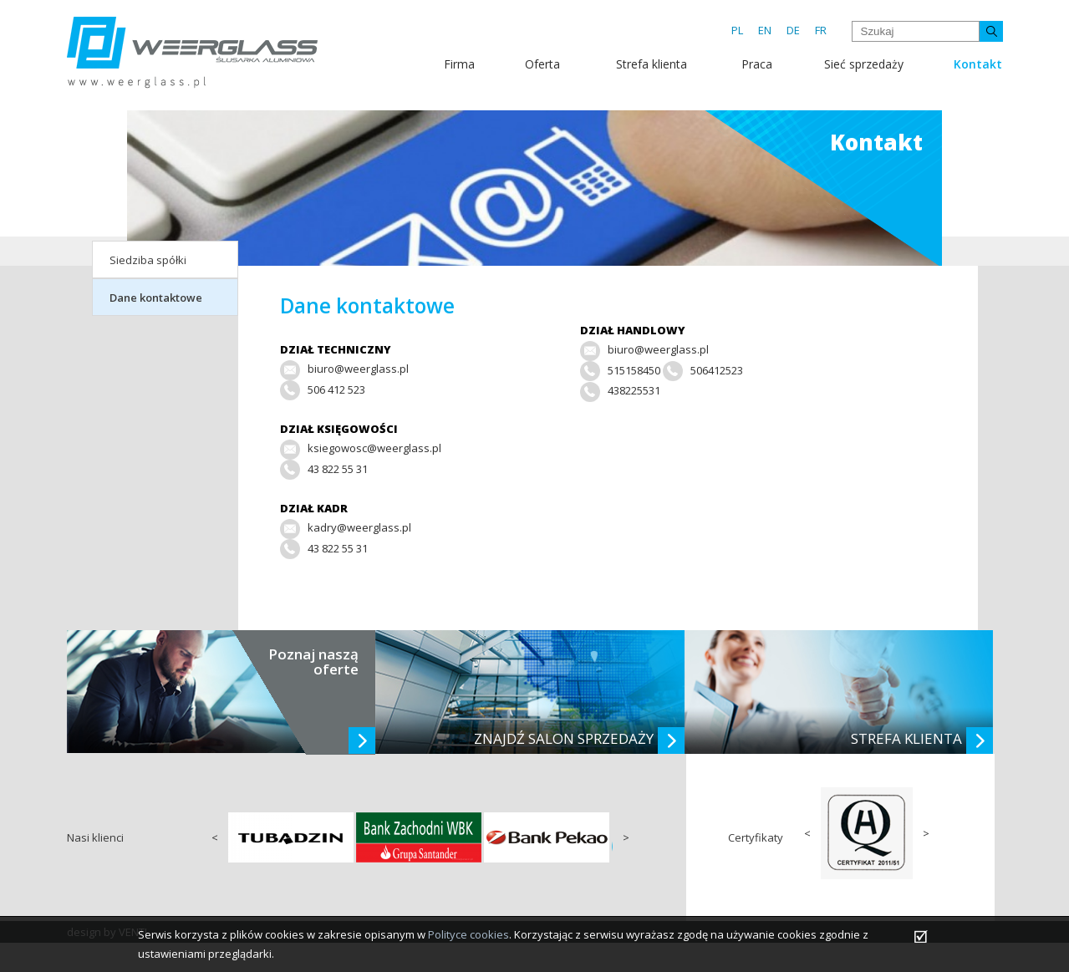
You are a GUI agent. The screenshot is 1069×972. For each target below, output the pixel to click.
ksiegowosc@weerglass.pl (374, 447)
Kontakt (978, 64)
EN (764, 30)
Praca (756, 64)
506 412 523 (336, 389)
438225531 (634, 390)
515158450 (634, 370)
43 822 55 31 (338, 468)
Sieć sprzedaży (864, 64)
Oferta (542, 64)
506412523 (716, 370)
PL (737, 30)
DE (793, 30)
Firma (459, 64)
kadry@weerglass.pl (359, 527)
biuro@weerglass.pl (658, 349)
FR (821, 30)
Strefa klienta (651, 64)
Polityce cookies (468, 934)
